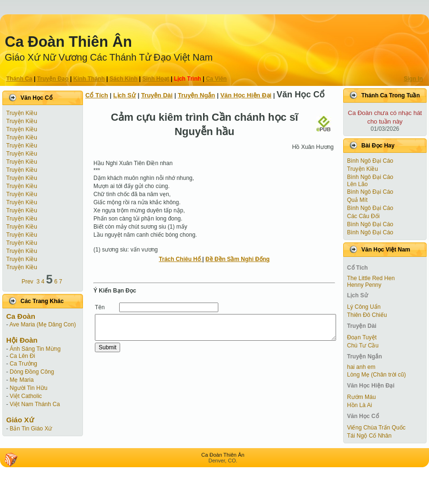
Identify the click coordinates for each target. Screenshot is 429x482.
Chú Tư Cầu (362, 345)
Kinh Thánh (89, 78)
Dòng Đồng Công (32, 371)
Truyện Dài (157, 95)
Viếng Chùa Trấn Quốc (376, 427)
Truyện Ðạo (53, 78)
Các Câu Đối (363, 216)
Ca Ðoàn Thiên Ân (68, 41)
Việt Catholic (25, 396)
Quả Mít (357, 200)
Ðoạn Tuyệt (362, 337)
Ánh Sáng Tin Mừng (35, 349)
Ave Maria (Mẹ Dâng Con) (43, 324)
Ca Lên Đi (22, 356)
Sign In (413, 78)
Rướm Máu (361, 397)
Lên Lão (357, 184)
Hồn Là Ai (359, 405)
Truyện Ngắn (196, 95)
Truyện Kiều (21, 113)
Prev (27, 281)
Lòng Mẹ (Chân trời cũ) (376, 374)
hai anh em (361, 367)
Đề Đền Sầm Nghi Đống (237, 259)
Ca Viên (216, 78)
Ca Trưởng (23, 363)
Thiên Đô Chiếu (367, 315)
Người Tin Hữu (28, 388)
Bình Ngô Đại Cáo (370, 160)
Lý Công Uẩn (363, 307)
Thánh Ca (19, 78)
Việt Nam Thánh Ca (35, 404)
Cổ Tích (96, 95)
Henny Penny (364, 285)
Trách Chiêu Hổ (180, 259)
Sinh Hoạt (156, 78)
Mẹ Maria (21, 380)
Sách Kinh (124, 78)
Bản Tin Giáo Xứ (31, 428)
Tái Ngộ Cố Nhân (369, 435)
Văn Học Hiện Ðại (245, 95)
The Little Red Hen (371, 278)
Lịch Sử (124, 95)
